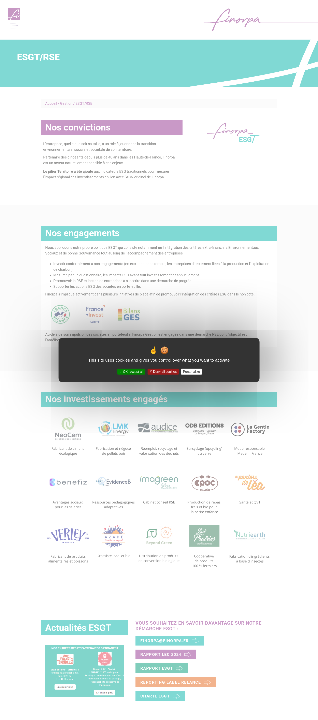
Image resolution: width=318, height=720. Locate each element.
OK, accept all (131, 371)
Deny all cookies (163, 371)
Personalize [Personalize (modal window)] (191, 371)
